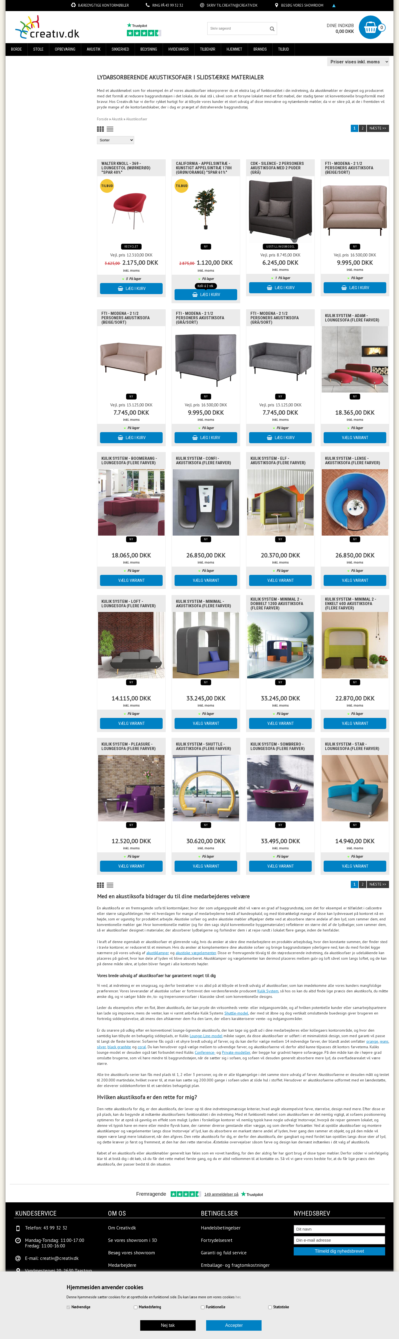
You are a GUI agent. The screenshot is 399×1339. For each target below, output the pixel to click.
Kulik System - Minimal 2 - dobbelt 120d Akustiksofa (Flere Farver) (276, 604)
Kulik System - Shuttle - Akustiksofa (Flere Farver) (203, 746)
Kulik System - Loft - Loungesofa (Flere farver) (128, 603)
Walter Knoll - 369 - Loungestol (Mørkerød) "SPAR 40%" (125, 168)
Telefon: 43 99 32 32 (46, 1228)
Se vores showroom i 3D (132, 1240)
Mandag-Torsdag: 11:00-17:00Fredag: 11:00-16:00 (54, 1243)
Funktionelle (215, 1307)
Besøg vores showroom (302, 5)
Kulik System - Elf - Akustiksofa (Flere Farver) (278, 460)
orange (372, 1041)
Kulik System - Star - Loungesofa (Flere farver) (352, 746)
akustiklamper (157, 952)
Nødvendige (80, 1307)
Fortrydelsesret (216, 1240)
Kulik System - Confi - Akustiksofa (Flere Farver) (203, 460)
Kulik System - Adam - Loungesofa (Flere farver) (352, 318)
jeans (384, 1041)
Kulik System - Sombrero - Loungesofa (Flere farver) (277, 746)
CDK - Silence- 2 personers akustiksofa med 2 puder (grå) (277, 168)
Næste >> (378, 128)
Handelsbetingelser (221, 1228)
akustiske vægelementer (196, 952)
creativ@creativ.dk (240, 5)
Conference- (205, 1052)
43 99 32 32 (174, 5)
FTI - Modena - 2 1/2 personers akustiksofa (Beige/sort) (349, 168)
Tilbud (283, 49)
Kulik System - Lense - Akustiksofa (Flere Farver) (352, 460)
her (238, 1297)
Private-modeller (236, 1052)
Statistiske (281, 1307)
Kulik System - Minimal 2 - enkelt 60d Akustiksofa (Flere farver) (350, 604)
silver (101, 1046)
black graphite (119, 1046)
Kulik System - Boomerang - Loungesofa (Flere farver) (129, 460)
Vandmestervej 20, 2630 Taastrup (58, 1271)
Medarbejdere (122, 1265)
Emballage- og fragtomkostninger (235, 1265)
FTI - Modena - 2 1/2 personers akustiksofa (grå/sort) (200, 318)
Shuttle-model (236, 1013)
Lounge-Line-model (206, 1035)
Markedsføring (150, 1307)
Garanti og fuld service (224, 1253)
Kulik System (267, 990)
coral (142, 1046)
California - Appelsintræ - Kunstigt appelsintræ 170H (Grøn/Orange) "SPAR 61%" (204, 168)
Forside (102, 119)
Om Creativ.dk (122, 1228)
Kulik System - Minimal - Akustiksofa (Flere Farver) (203, 603)
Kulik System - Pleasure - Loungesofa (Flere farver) (128, 746)
